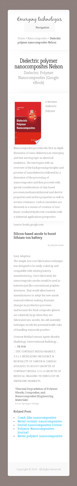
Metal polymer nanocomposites (40, 436)
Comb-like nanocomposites (37, 417)
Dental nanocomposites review (40, 425)
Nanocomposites (37, 38)
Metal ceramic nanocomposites (40, 421)
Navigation (39, 27)
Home (21, 38)
